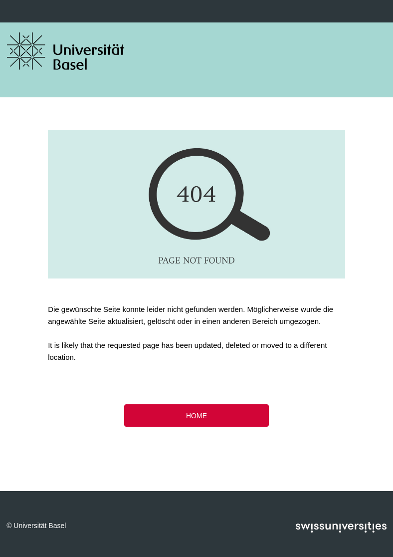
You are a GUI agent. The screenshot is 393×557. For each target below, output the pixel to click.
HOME (196, 416)
